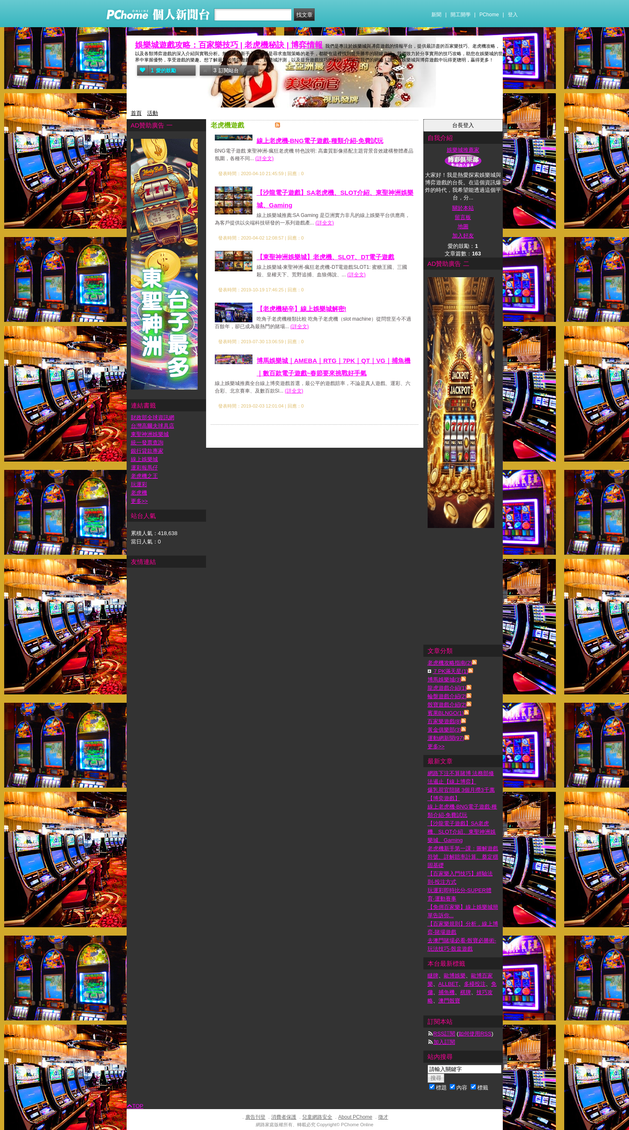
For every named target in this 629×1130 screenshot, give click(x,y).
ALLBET (448, 984)
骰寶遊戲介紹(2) (447, 704)
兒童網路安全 (317, 1117)
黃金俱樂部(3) (444, 730)
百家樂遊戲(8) (444, 721)
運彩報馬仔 (144, 467)
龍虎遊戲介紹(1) (447, 688)
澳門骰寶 (449, 1000)
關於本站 (463, 208)
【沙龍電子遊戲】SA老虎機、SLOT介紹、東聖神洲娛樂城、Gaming (462, 831)
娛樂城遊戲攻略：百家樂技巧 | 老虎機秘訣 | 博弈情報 (229, 45)
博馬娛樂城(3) (444, 679)
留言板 (463, 217)
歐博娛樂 (455, 975)
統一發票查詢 (147, 442)
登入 (513, 15)
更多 (436, 746)
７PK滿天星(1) (450, 671)
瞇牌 (433, 975)
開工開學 (461, 15)
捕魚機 (446, 992)
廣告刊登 (255, 1117)
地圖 (463, 226)
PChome (489, 15)
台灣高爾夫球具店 (152, 426)
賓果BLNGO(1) (446, 713)
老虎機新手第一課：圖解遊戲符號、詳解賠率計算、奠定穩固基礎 (463, 856)
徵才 (383, 1117)
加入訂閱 (444, 1042)
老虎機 (139, 493)
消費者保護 (283, 1117)
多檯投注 (475, 984)
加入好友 (463, 235)
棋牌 (465, 992)
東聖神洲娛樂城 (150, 434)
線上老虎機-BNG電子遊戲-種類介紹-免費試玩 (320, 140)
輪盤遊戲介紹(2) (447, 696)
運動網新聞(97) (446, 738)
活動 (152, 113)
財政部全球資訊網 (152, 417)
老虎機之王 (144, 476)
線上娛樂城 (144, 459)
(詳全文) (264, 158)
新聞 (436, 15)
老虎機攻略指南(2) (450, 663)
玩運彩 (139, 484)
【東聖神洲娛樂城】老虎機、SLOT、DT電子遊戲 (326, 256)
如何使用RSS (474, 1034)
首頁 (136, 113)
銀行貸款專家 (147, 451)
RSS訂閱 (444, 1034)
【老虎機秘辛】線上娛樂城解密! (301, 308)
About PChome (355, 1117)
